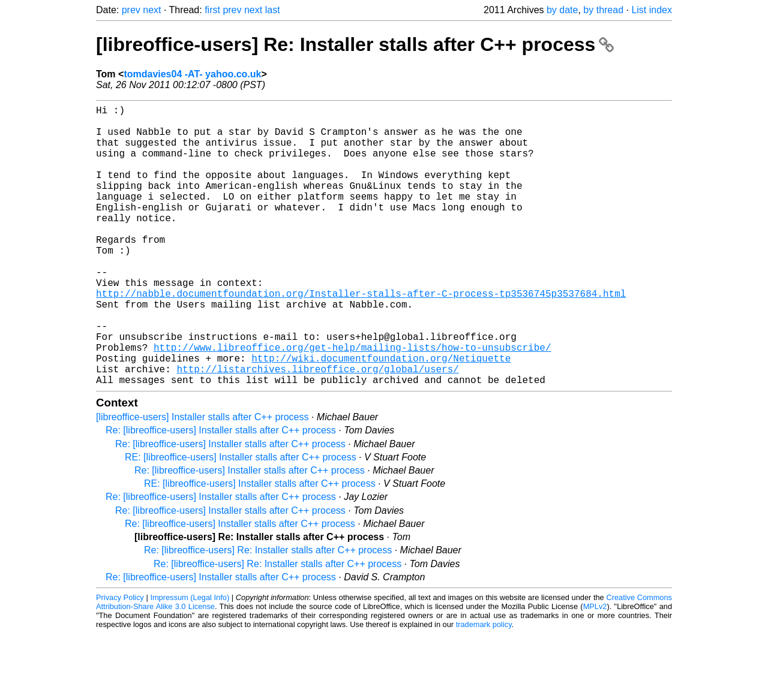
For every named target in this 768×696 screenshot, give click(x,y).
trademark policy (484, 686)
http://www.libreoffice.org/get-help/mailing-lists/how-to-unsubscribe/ (352, 402)
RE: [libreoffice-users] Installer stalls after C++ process (240, 519)
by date (562, 10)
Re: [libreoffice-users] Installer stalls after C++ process (221, 492)
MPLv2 (595, 668)
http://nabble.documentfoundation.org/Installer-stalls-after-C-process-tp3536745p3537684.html (361, 336)
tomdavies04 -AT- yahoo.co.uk (192, 74)
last (272, 10)
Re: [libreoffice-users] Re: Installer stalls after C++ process (268, 612)
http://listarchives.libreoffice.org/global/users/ (317, 428)
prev (131, 10)
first (212, 10)
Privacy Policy (120, 659)
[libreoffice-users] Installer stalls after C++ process (202, 479)
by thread (603, 10)
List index (651, 10)
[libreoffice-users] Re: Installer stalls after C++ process (355, 44)
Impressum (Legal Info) (189, 659)
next (152, 10)
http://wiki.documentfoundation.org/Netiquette (381, 415)
